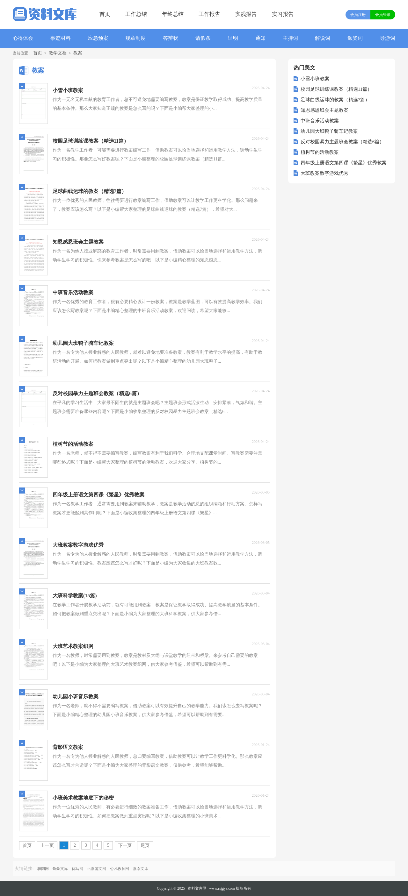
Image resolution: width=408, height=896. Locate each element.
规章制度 (135, 38)
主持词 (290, 38)
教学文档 (58, 53)
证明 (233, 38)
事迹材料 (60, 38)
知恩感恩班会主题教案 (324, 110)
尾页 (145, 845)
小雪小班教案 (315, 78)
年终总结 (173, 14)
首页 (104, 14)
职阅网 (43, 868)
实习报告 (283, 14)
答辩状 (170, 38)
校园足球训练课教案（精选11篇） (336, 89)
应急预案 (98, 38)
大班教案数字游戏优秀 (324, 173)
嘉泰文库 (140, 868)
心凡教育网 (119, 868)
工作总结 (136, 14)
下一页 (125, 845)
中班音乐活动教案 (320, 120)
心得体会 (23, 38)
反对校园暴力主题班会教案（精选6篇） (342, 141)
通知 (260, 38)
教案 (77, 53)
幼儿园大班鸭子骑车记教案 (329, 131)
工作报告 (209, 14)
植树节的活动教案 (320, 152)
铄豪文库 (60, 868)
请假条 (203, 38)
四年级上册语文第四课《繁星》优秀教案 (344, 162)
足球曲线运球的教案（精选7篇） (335, 99)
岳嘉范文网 (96, 868)
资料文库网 (197, 888)
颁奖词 (355, 38)
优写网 (77, 868)
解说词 (322, 38)
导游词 (387, 38)
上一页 (47, 845)
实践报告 (246, 14)
